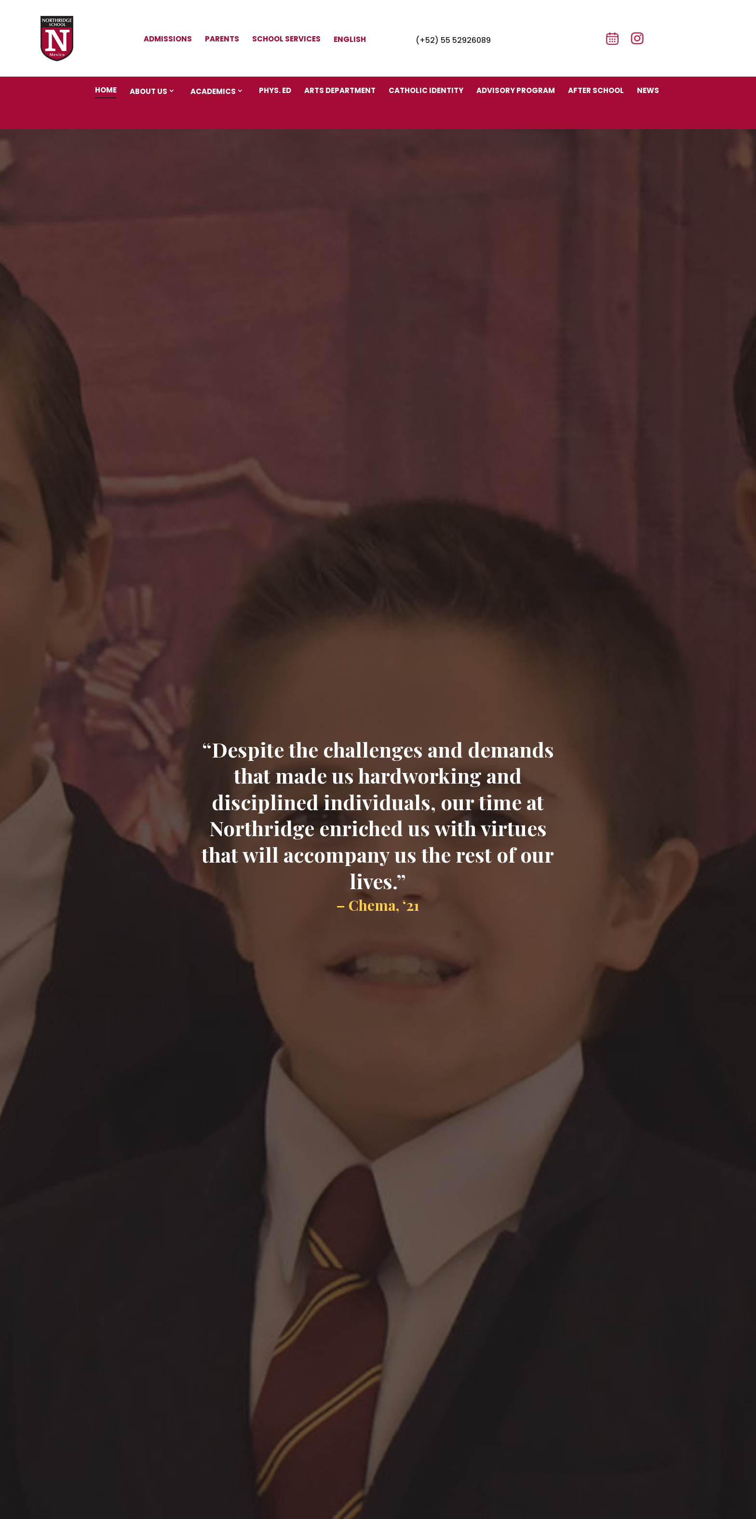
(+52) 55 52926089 (453, 40)
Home (106, 90)
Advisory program (515, 90)
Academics (213, 91)
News (648, 90)
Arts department (340, 90)
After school (596, 90)
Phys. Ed (275, 90)
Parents (222, 39)
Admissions (168, 39)
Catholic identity (426, 90)
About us (148, 91)
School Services (286, 39)
